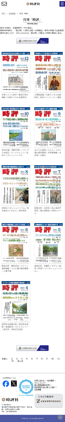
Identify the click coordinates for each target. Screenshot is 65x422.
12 (12, 361)
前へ (4, 359)
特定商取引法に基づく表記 (44, 387)
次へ (20, 361)
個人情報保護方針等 (42, 385)
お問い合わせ (39, 381)
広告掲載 (37, 390)
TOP (3, 14)
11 (58, 358)
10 (52, 358)
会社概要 (50, 381)
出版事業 (12, 14)
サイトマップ (39, 383)
